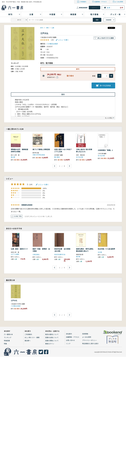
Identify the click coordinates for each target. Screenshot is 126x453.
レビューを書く (63, 40)
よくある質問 (119, 2)
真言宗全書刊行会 (59, 254)
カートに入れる (103, 85)
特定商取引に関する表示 (90, 343)
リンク (68, 343)
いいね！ (16, 216)
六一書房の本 (8, 334)
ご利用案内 (82, 2)
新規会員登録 (83, 8)
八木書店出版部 (52, 43)
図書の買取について (52, 341)
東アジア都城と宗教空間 (41, 149)
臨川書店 (57, 157)
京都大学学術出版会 (39, 155)
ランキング (7, 337)
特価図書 (7, 341)
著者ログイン (49, 344)
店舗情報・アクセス (100, 2)
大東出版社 (36, 254)
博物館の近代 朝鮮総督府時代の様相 (19, 150)
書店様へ (28, 341)
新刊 (41, 28)
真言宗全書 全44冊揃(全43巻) (62, 250)
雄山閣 (13, 157)
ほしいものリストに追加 (105, 38)
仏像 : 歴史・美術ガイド (19, 249)
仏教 (52, 28)
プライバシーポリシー (89, 340)
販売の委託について (52, 334)
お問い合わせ (70, 340)
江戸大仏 (14, 300)
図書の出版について (52, 337)
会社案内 (69, 334)
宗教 (47, 28)
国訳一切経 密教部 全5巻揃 (41, 250)
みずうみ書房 (15, 254)
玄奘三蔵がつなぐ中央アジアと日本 (63, 150)
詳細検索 (108, 20)
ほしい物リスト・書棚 (32, 337)
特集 (5, 344)
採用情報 (85, 334)
